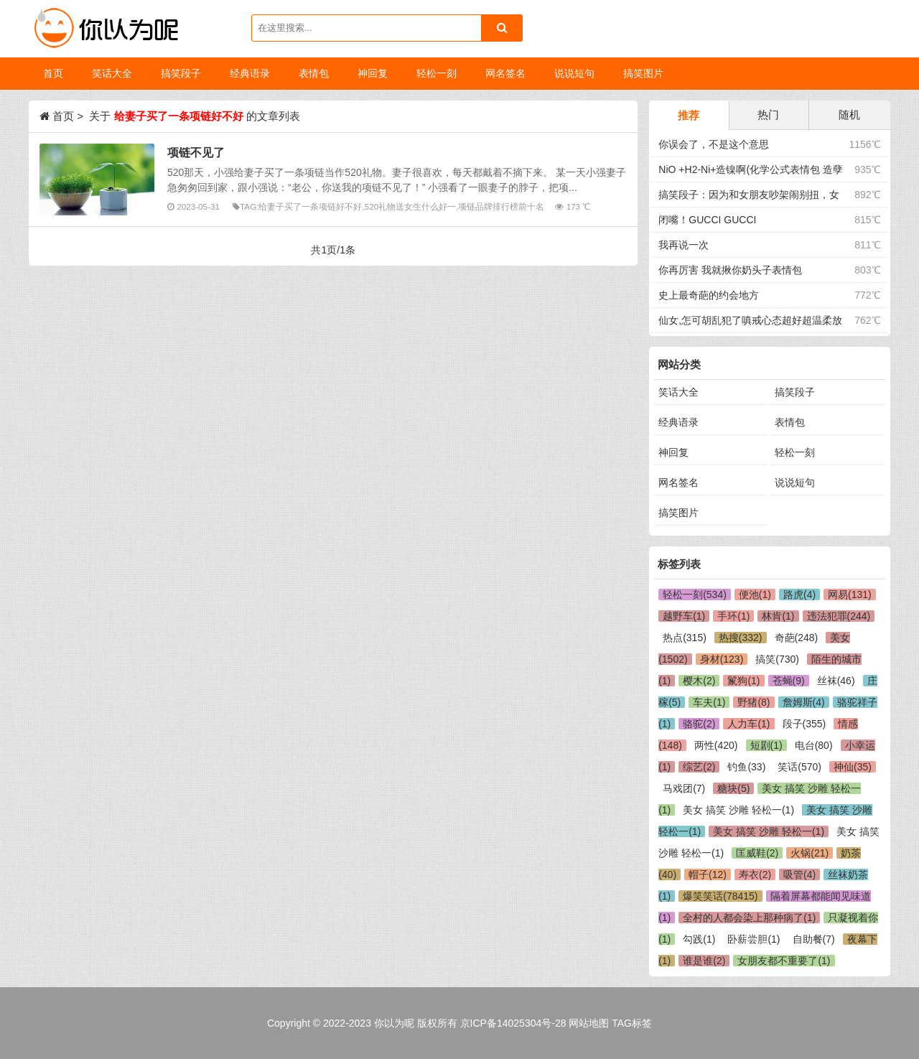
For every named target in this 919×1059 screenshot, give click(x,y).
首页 (53, 73)
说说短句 (795, 482)
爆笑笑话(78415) (720, 896)
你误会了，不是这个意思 (713, 144)
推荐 (688, 115)
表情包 (790, 422)
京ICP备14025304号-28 (513, 1023)
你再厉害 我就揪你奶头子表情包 (730, 270)
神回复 (673, 452)
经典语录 (678, 422)
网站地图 (589, 1023)
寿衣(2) (755, 874)
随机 (849, 114)
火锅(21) (809, 853)
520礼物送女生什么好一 (410, 206)
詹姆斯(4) (804, 702)
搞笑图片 (678, 512)
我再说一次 (683, 245)
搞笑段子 (795, 392)
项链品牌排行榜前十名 (501, 206)
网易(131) (850, 594)
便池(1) (755, 594)
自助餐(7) (814, 939)
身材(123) (722, 659)
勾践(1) (699, 939)
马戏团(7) (684, 788)
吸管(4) (799, 874)
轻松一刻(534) (695, 594)
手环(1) (733, 616)
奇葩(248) (796, 637)
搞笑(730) (777, 659)
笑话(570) (799, 767)
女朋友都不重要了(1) (783, 960)
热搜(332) (740, 637)
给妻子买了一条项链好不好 (310, 206)
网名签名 (678, 482)
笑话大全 (678, 392)
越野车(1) (684, 616)
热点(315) (684, 637)
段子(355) (804, 723)
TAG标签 (632, 1023)
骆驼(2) (699, 723)
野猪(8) (753, 702)
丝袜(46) (836, 680)
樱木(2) (699, 680)
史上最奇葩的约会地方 (708, 295)
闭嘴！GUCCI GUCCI (707, 219)
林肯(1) (778, 616)
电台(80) (814, 745)
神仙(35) (853, 767)
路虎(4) (799, 594)
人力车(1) (748, 723)
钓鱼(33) (746, 767)
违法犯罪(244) (839, 616)
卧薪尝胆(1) (753, 939)
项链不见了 (196, 152)
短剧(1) (766, 745)
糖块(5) (733, 788)
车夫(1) (709, 702)
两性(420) (716, 745)
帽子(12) (708, 874)
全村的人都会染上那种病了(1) (749, 917)
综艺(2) (699, 767)
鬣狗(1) (743, 680)
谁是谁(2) (704, 960)
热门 (768, 114)
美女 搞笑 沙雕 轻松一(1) (738, 810)
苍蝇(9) (789, 680)
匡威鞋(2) (757, 853)
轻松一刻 (795, 452)
